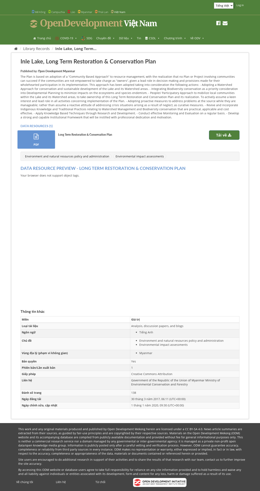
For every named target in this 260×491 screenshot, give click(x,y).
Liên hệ (61, 482)
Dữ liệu (126, 38)
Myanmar (86, 12)
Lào (73, 12)
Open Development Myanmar (56, 71)
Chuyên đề (105, 38)
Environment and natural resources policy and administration (67, 156)
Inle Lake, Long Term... (75, 48)
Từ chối (100, 482)
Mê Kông (40, 12)
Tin (139, 38)
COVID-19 (68, 38)
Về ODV (197, 38)
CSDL (154, 38)
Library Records (36, 48)
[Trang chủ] (16, 48)
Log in (240, 5)
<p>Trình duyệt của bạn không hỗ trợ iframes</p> (130, 238)
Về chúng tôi (24, 482)
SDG (89, 38)
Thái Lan (103, 12)
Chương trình (175, 38)
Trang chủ (44, 38)
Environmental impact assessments (140, 156)
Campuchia (58, 12)
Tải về (224, 135)
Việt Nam (119, 12)
